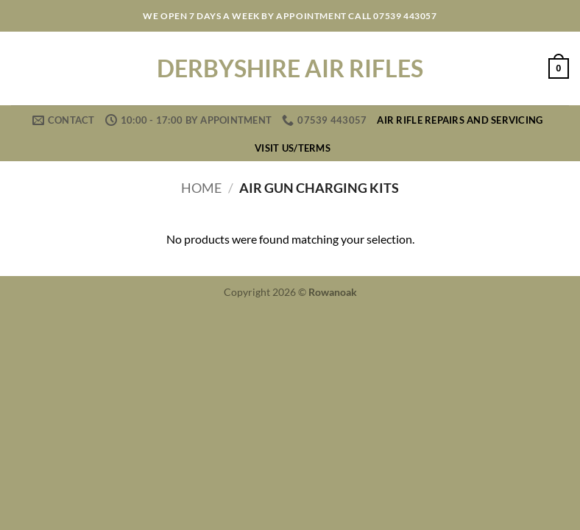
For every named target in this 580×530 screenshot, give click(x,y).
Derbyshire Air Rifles (290, 68)
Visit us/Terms (292, 148)
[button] (558, 68)
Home (201, 188)
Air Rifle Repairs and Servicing (459, 120)
